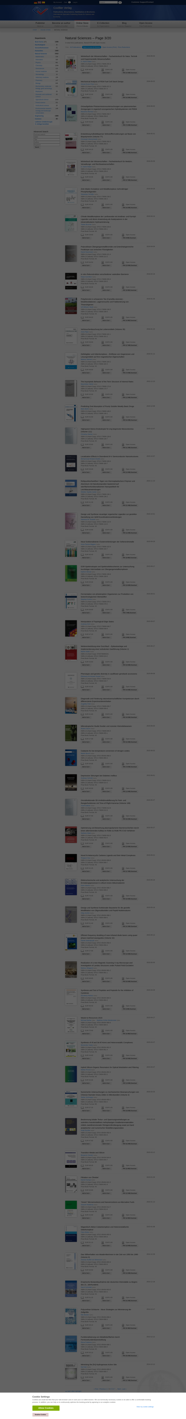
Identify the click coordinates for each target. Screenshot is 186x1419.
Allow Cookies (46, 1408)
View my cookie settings (145, 1407)
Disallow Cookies (40, 1414)
